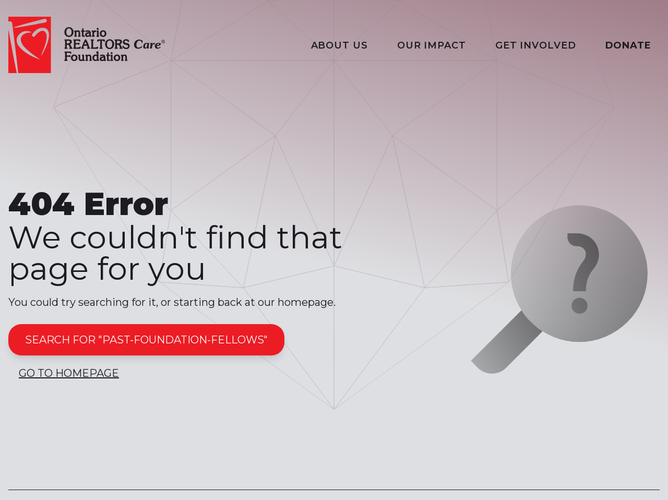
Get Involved (535, 45)
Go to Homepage (69, 373)
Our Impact (431, 45)
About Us (339, 45)
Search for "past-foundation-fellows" (146, 340)
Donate (628, 45)
